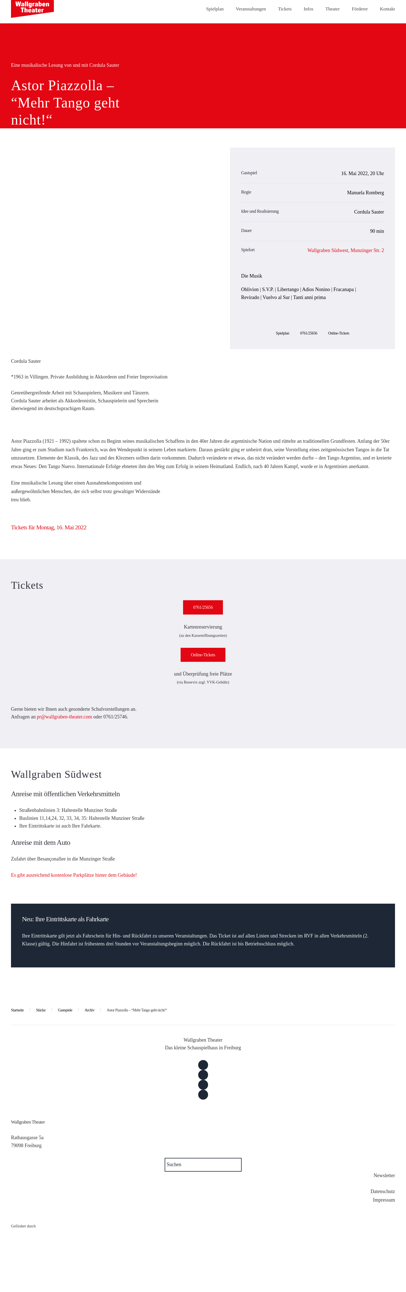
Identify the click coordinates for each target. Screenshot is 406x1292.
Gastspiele (65, 1010)
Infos (308, 9)
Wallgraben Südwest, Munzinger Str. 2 (345, 250)
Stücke (41, 1010)
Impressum (384, 1200)
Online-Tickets (338, 333)
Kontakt (387, 9)
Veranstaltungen (251, 9)
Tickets (284, 9)
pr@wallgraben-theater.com (64, 717)
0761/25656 (308, 333)
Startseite (17, 1010)
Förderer (360, 9)
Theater (332, 9)
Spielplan (215, 9)
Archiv (89, 1010)
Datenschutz (383, 1191)
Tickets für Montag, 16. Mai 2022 (48, 527)
